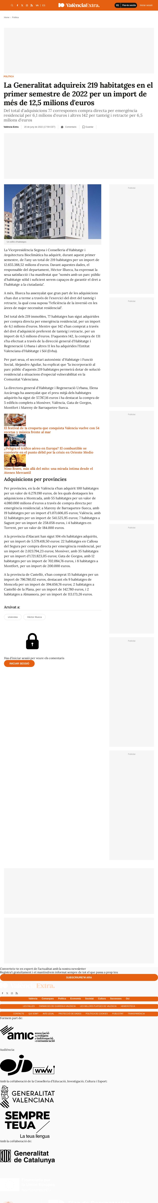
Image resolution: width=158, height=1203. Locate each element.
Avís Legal (48, 1014)
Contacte (18, 1014)
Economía (75, 998)
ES (43, 5)
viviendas (13, 617)
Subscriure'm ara (79, 977)
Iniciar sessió (19, 663)
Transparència (136, 1014)
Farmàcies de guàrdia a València (57, 1006)
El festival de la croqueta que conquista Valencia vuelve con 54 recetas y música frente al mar (51, 430)
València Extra (11, 127)
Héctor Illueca (34, 617)
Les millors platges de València (98, 1006)
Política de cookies (97, 1014)
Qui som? (33, 1014)
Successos (116, 998)
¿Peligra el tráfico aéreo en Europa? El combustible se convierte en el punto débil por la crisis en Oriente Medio (48, 450)
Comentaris (68, 127)
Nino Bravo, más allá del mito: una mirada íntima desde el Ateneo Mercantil (48, 470)
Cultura (102, 998)
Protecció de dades (70, 1014)
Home (6, 17)
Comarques (48, 998)
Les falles (29, 1006)
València (33, 998)
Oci (127, 998)
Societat (89, 998)
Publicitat (118, 1014)
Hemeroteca (128, 1006)
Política (9, 76)
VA (37, 5)
